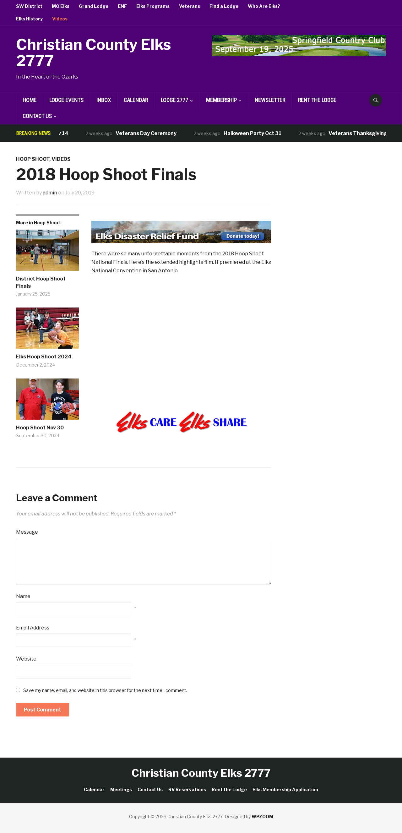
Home (29, 100)
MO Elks (60, 6)
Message (27, 532)
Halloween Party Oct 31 (256, 133)
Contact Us (37, 116)
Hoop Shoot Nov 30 (40, 428)
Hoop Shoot (32, 159)
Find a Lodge (223, 6)
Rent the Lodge (317, 100)
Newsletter (270, 100)
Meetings (121, 789)
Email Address (32, 628)
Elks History (29, 18)
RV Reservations (187, 789)
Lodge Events (66, 100)
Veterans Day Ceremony (149, 133)
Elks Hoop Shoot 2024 (44, 357)
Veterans (189, 6)
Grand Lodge (93, 6)
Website (26, 659)
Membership (221, 100)
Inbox (103, 100)
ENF (122, 6)
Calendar (136, 100)
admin (50, 193)
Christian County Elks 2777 (93, 52)
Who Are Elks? (264, 6)
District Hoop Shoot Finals (41, 282)
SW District (29, 6)
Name (23, 596)
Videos (60, 18)
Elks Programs (153, 6)
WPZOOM (262, 816)
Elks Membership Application (285, 789)
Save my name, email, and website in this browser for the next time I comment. (105, 690)
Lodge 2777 (174, 100)
